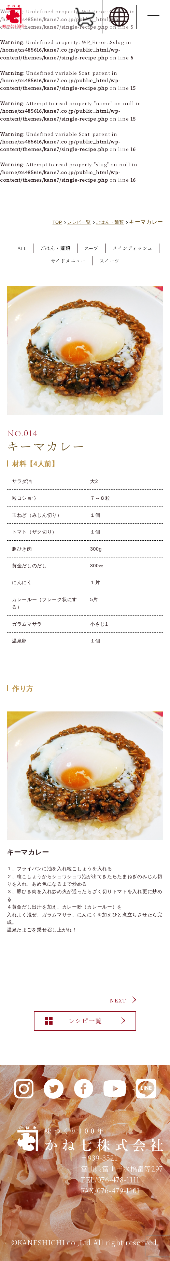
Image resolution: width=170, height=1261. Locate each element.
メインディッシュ (38, 260)
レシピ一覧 (85, 1024)
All (44, 248)
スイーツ (144, 260)
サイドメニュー (97, 260)
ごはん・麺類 (81, 248)
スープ (122, 248)
